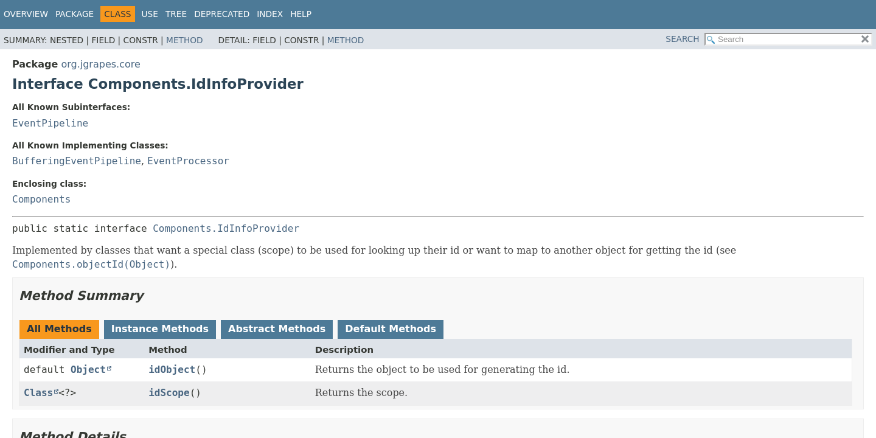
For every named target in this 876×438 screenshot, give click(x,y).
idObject (171, 369)
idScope (168, 392)
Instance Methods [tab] (160, 329)
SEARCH (682, 39)
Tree (176, 14)
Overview (26, 14)
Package (74, 14)
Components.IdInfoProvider (226, 228)
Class (38, 392)
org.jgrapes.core (100, 64)
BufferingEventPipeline (76, 161)
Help (300, 14)
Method (184, 40)
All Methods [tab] (59, 329)
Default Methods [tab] (390, 329)
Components (41, 199)
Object (88, 369)
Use (150, 14)
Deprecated (221, 14)
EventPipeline (50, 123)
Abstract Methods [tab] (276, 329)
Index (270, 14)
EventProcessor (188, 161)
